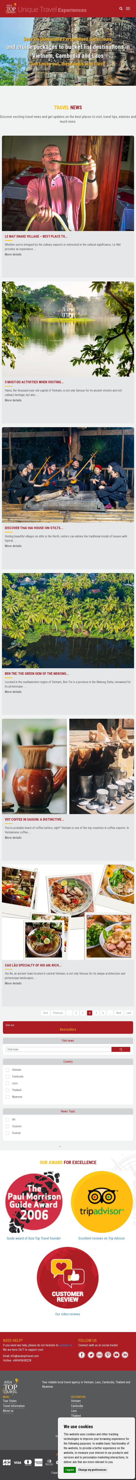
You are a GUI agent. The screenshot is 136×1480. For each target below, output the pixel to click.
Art (10, 1119)
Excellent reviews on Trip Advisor (102, 1238)
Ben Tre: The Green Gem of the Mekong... (37, 674)
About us (8, 1411)
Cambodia (14, 1076)
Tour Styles (10, 1401)
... (69, 1012)
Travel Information (14, 1406)
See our (68, 1028)
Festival (13, 1133)
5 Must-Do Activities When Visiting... (34, 382)
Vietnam (13, 1070)
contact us (65, 1345)
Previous (58, 1012)
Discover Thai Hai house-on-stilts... (34, 528)
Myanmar (14, 1097)
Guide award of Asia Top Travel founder (34, 1238)
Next (118, 1012)
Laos (12, 1083)
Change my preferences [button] (92, 1469)
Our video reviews (67, 1314)
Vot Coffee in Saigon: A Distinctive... (34, 819)
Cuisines (14, 1126)
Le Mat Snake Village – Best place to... (36, 236)
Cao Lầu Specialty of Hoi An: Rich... (33, 965)
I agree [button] (70, 1469)
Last (129, 1012)
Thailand (13, 1090)
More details (13, 254)
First (45, 1012)
